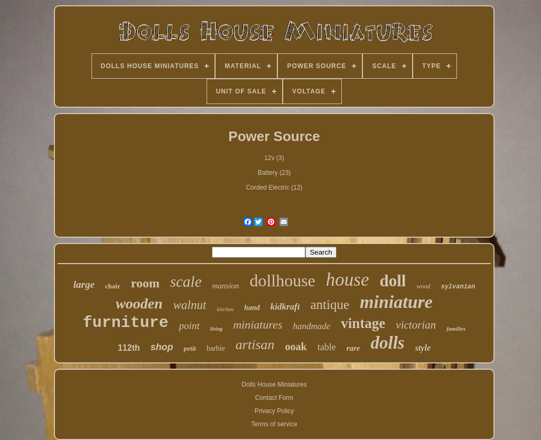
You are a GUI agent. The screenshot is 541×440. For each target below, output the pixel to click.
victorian (416, 325)
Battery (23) (274, 172)
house (347, 279)
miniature (396, 302)
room (145, 283)
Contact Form (274, 397)
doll (392, 281)
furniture (126, 323)
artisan (255, 344)
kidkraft (285, 307)
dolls (388, 342)
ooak (296, 346)
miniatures (257, 324)
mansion (225, 286)
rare (353, 348)
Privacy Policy (274, 411)
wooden (139, 303)
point (189, 325)
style (423, 347)
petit (190, 348)
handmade (312, 326)
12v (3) (274, 158)
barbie (216, 348)
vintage (363, 323)
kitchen (225, 309)
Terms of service (274, 424)
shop (162, 347)
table (327, 347)
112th (129, 347)
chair (112, 286)
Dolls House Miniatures (273, 384)
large (84, 284)
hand (252, 308)
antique (329, 304)
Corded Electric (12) (274, 187)
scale (186, 281)
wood (423, 286)
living (216, 329)
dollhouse (282, 280)
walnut (190, 305)
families (455, 328)
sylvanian (458, 287)
